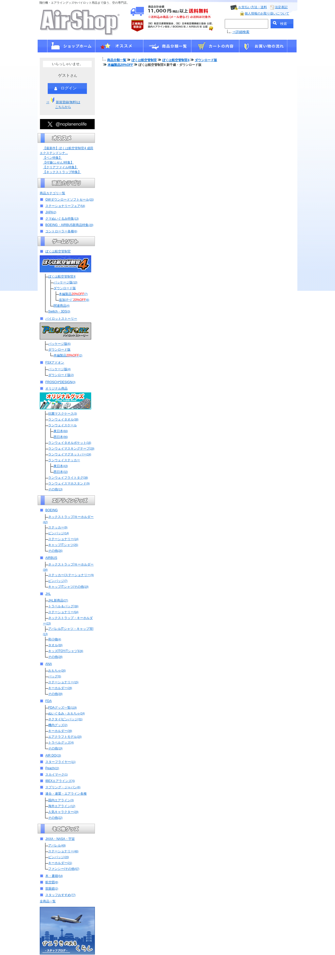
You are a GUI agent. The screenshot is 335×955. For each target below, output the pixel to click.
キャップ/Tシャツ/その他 (68, 587)
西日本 (61, 437)
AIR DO (53, 755)
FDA (48, 701)
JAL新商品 (58, 600)
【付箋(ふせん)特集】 (58, 162)
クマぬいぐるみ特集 (62, 218)
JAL (48, 594)
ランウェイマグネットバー (69, 454)
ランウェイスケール (62, 425)
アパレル (57, 845)
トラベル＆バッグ (63, 606)
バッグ (54, 676)
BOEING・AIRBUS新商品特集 (69, 225)
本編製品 (73, 294)
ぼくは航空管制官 (58, 251)
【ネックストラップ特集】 (62, 172)
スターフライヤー (60, 762)
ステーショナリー (63, 539)
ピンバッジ (58, 533)
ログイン (65, 88)
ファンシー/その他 (63, 869)
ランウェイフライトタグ (68, 477)
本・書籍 (54, 876)
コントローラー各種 (61, 231)
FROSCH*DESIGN (60, 382)
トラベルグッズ (61, 742)
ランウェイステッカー (64, 460)
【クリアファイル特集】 (60, 167)
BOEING (51, 510)
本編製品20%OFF (120, 65)
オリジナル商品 (56, 388)
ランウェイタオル (63, 419)
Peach (52, 768)
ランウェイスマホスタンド (69, 483)
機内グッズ (57, 725)
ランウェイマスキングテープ (71, 448)
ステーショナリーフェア (65, 206)
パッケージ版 (65, 282)
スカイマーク (56, 774)
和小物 (54, 639)
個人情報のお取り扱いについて (267, 13)
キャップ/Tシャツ (63, 545)
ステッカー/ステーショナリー (71, 575)
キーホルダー (60, 688)
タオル (55, 645)
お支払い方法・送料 (252, 7)
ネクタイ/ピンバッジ (65, 719)
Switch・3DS (59, 311)
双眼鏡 (51, 888)
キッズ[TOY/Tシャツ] (65, 651)
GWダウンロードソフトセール (69, 199)
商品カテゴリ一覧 (52, 193)
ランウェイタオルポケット (69, 443)
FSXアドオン (54, 362)
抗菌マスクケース (62, 413)
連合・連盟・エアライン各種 (66, 793)
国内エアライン (61, 800)
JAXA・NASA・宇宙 (60, 839)
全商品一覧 (48, 901)
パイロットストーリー (61, 318)
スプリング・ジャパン (62, 787)
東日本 (61, 431)
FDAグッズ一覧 (62, 707)
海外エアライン (61, 806)
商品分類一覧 (116, 60)
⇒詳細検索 (240, 32)
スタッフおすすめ (60, 895)
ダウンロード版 (65, 288)
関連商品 (61, 305)
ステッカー (57, 527)
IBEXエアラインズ (60, 781)
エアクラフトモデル (65, 737)
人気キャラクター (63, 812)
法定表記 (281, 7)
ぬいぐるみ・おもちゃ (66, 713)
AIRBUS (51, 558)
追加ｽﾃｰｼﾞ (74, 300)
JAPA (50, 212)
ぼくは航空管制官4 (62, 276)
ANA (48, 664)
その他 (55, 489)
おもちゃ (57, 670)
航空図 (51, 882)
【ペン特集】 (52, 158)
